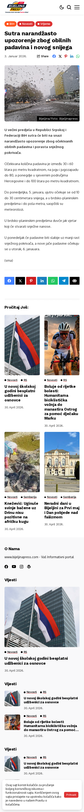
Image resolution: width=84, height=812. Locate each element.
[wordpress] (29, 566)
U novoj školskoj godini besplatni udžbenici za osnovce (20, 393)
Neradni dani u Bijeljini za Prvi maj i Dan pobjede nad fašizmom (62, 510)
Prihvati (71, 794)
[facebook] (6, 566)
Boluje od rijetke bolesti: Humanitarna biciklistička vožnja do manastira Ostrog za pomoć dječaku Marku (61, 402)
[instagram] (21, 566)
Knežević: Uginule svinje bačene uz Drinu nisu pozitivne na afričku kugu (21, 512)
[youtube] (14, 566)
